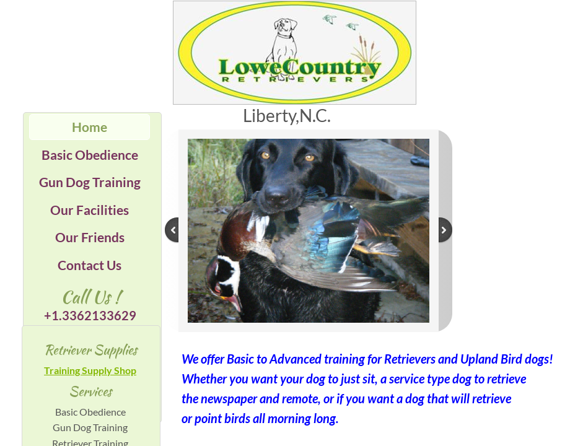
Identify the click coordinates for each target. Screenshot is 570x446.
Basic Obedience (90, 154)
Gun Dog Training (90, 182)
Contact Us (89, 265)
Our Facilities (89, 209)
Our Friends (90, 237)
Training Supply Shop (90, 370)
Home (89, 126)
